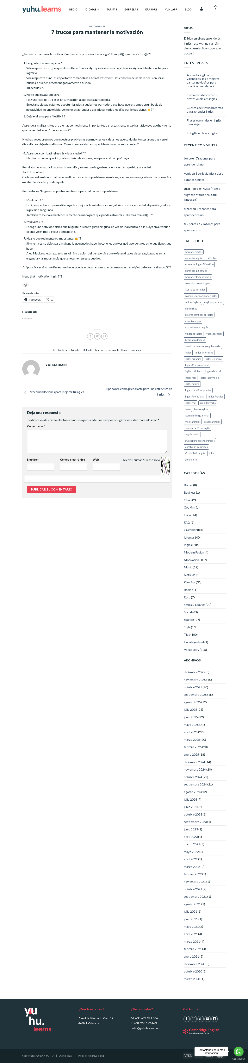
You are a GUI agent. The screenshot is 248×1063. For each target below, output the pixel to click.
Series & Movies (194, 604)
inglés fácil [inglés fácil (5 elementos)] (190, 377)
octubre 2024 (193, 777)
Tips (187, 634)
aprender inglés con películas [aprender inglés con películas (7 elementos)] (200, 258)
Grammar (190, 530)
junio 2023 (191, 829)
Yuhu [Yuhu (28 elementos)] (211, 453)
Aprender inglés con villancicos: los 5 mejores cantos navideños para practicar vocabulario (203, 80)
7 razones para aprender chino (199, 161)
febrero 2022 (193, 874)
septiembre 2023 (195, 821)
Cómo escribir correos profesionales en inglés (202, 96)
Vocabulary (191, 649)
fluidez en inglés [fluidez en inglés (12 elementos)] (193, 333)
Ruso (187, 597)
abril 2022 (191, 859)
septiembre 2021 (195, 896)
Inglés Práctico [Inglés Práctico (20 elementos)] (215, 396)
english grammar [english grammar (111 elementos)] (213, 302)
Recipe (188, 589)
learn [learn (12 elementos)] (188, 409)
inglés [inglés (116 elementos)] (188, 352)
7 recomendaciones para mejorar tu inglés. (53, 392)
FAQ (187, 522)
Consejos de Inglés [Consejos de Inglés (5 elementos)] (195, 289)
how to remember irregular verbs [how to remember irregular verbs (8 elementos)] (203, 346)
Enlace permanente (132, 350)
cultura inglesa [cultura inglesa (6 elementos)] (193, 302)
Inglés (188, 545)
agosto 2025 (192, 702)
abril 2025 (191, 732)
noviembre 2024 (195, 769)
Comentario (36, 426)
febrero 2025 (193, 747)
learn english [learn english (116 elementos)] (201, 409)
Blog (188, 9)
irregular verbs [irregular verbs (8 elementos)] (208, 402)
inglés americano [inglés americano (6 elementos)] (204, 352)
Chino (188, 500)
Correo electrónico (73, 459)
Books (188, 485)
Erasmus (151, 9)
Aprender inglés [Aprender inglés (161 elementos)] (193, 251)
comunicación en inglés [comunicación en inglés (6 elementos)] (197, 283)
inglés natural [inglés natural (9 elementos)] (192, 383)
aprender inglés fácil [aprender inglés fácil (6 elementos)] (196, 270)
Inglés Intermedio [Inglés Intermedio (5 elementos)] (209, 377)
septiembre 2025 (195, 694)
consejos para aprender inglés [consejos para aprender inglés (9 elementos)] (201, 295)
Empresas (131, 9)
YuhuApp (171, 9)
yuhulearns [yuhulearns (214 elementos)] (191, 459)
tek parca (190, 224)
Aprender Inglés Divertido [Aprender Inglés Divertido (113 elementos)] (199, 264)
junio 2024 (191, 807)
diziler (188, 208)
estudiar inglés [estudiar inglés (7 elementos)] (193, 321)
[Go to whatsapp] (239, 1051)
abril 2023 (191, 836)
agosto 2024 (192, 792)
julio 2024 (190, 799)
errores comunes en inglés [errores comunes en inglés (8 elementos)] (199, 314)
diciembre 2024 (194, 762)
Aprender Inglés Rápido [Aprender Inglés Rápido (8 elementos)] (198, 276)
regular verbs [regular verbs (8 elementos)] (192, 434)
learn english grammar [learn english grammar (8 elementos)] (197, 415)
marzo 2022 (192, 866)
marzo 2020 (192, 979)
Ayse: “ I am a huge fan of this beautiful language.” (202, 194)
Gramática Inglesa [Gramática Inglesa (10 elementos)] (195, 339)
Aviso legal (65, 1055)
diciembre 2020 (194, 964)
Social (188, 612)
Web (96, 459)
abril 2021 (191, 934)
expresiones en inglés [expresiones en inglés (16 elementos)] (196, 327)
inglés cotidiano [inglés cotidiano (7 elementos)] (193, 371)
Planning (189, 582)
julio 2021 (190, 911)
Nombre (33, 459)
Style (187, 627)
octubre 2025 (193, 687)
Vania (187, 173)
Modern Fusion (194, 552)
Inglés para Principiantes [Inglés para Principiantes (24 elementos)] (198, 390)
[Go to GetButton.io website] (238, 1059)
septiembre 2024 (195, 784)
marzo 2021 (192, 941)
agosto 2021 (192, 904)
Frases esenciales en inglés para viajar (204, 122)
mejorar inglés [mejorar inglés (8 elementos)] (193, 421)
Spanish (189, 619)
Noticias (189, 575)
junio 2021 (191, 919)
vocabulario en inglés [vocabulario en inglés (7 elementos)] (196, 446)
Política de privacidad (91, 1055)
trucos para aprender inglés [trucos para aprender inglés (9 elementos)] (200, 440)
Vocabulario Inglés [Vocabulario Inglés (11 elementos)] (195, 453)
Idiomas (92, 9)
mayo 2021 (191, 926)
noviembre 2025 (195, 679)
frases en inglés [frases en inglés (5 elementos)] (214, 333)
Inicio (73, 9)
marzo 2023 (192, 844)
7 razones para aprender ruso (202, 227)
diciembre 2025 (194, 672)
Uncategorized (194, 642)
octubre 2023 (193, 814)
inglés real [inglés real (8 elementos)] (190, 402)
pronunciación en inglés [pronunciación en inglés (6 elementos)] (197, 428)
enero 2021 (191, 956)
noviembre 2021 (195, 881)
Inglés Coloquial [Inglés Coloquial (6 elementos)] (213, 358)
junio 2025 (191, 717)
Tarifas (111, 9)
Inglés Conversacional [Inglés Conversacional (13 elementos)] (197, 365)
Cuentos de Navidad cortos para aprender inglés (205, 109)
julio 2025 (190, 709)
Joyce (188, 158)
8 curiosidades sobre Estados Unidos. (203, 176)
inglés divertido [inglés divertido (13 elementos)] (213, 371)
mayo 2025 (191, 724)
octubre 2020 (193, 971)
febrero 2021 (193, 949)
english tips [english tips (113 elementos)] (191, 308)
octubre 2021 (193, 889)
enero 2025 (191, 754)
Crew (187, 515)
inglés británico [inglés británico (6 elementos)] (193, 358)
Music (188, 567)
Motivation (97, 26)
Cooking (189, 507)
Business (189, 492)
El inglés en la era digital (202, 133)
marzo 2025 (192, 739)
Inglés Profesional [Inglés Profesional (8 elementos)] (194, 396)
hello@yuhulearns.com (145, 1028)
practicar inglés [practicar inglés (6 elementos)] (212, 421)
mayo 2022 (191, 852)
